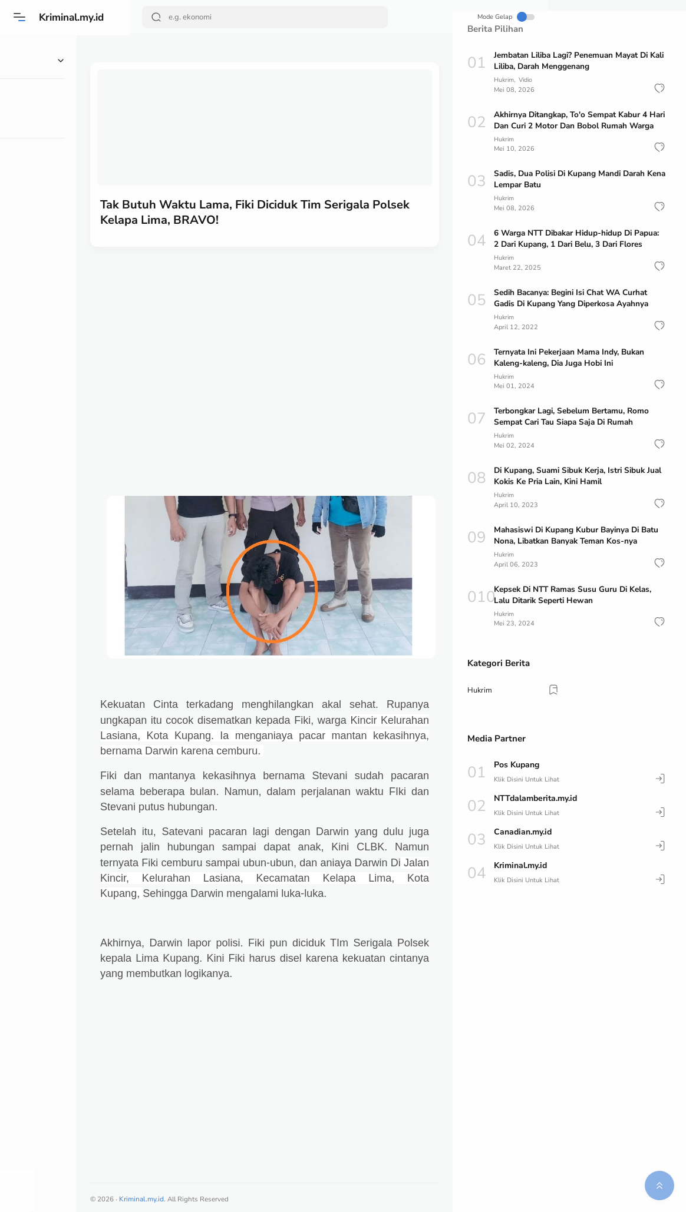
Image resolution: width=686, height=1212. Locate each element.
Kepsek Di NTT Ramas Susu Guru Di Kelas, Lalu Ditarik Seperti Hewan (576, 615)
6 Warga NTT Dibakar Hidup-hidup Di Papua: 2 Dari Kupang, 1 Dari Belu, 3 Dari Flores (573, 254)
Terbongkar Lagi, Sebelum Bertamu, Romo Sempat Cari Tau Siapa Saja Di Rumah (575, 437)
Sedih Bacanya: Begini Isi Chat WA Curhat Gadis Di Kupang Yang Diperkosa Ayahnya (575, 320)
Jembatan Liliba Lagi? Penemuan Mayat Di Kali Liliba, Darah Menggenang (575, 60)
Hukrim (504, 79)
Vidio (528, 79)
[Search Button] (157, 17)
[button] (659, 88)
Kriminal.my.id (75, 17)
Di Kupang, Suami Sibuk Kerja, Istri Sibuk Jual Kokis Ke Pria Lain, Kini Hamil (573, 497)
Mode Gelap (409, 16)
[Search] (241, 17)
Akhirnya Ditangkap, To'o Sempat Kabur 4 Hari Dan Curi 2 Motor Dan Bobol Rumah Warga (574, 125)
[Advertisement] (291, 327)
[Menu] (21, 17)
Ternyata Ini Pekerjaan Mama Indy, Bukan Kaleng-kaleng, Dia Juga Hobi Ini (573, 378)
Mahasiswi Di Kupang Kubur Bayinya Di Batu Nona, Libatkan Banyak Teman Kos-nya (579, 556)
